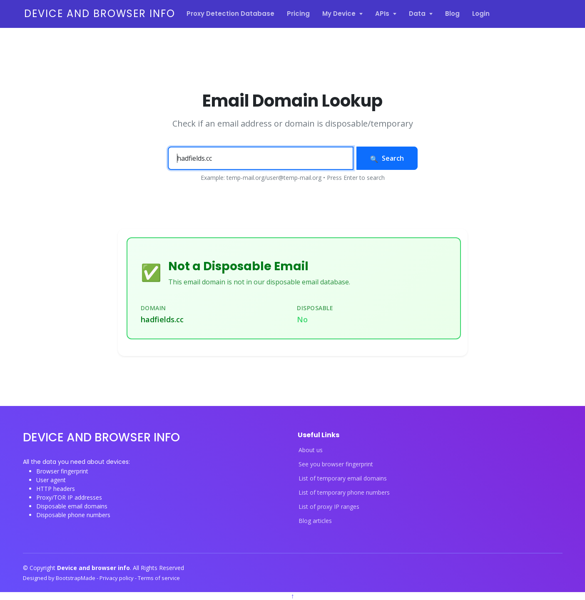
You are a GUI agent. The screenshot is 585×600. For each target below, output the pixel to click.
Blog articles (315, 521)
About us (311, 450)
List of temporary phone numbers (344, 492)
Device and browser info (99, 13)
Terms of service (159, 578)
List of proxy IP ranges (329, 507)
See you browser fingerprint (336, 464)
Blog (452, 13)
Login (481, 13)
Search (387, 158)
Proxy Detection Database (230, 13)
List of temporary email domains (343, 478)
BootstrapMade (76, 578)
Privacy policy (117, 578)
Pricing (298, 13)
